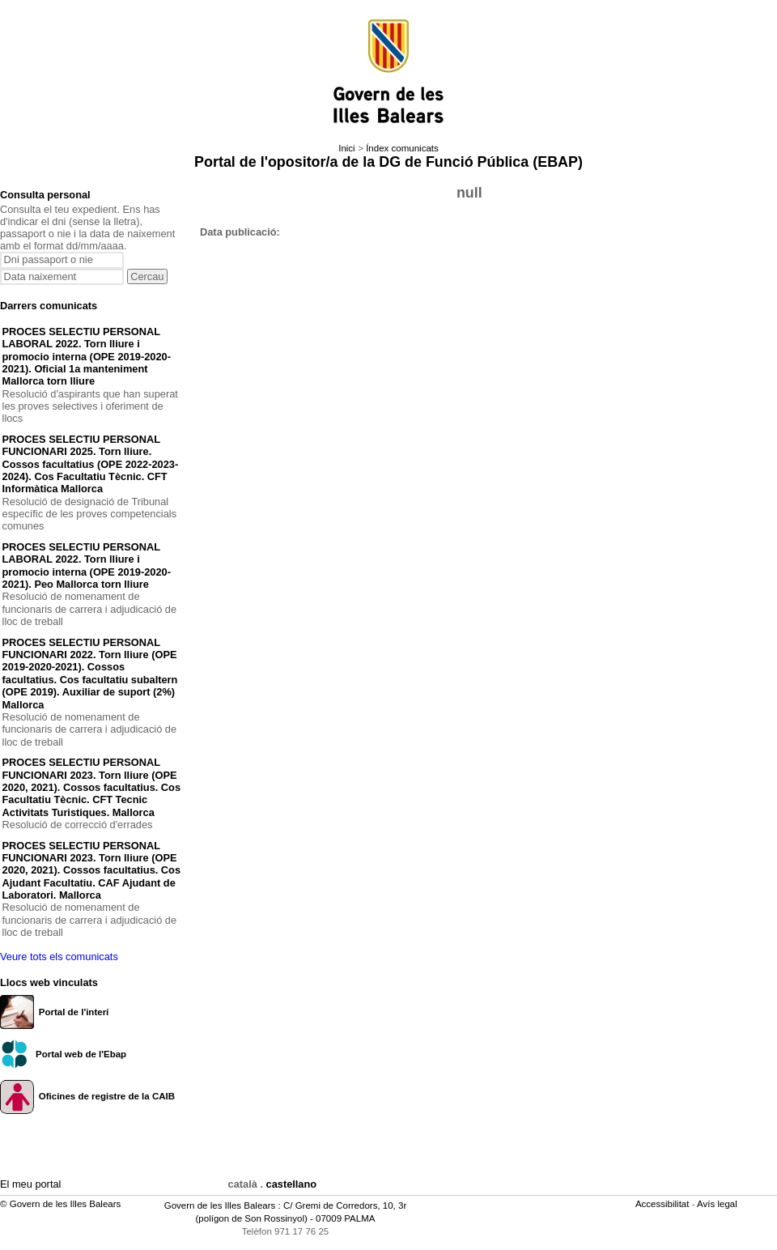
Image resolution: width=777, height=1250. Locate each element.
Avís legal (718, 1204)
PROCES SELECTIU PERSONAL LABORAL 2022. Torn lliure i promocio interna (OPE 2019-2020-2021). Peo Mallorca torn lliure (86, 565)
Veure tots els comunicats (59, 956)
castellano (291, 1184)
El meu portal (30, 1184)
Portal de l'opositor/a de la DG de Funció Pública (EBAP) (388, 162)
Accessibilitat (663, 1204)
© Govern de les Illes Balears (60, 1204)
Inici (346, 148)
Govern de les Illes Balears (220, 1205)
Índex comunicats (402, 148)
